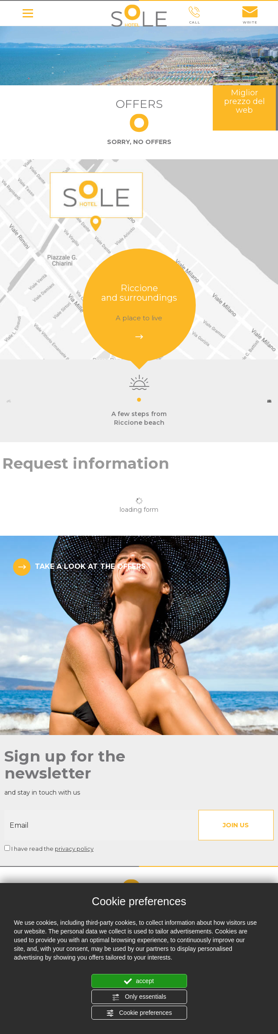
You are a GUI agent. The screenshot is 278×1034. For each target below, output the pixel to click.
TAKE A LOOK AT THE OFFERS (79, 567)
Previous (8, 401)
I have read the (52, 848)
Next (269, 401)
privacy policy (74, 848)
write (250, 15)
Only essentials (139, 997)
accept (139, 981)
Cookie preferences (139, 1013)
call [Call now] (194, 15)
